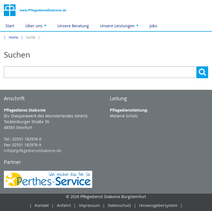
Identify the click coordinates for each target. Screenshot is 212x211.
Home (13, 37)
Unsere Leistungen (120, 27)
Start (10, 25)
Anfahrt (64, 205)
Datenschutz (119, 205)
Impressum (89, 205)
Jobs (153, 25)
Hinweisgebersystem (158, 205)
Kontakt (42, 205)
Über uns (36, 27)
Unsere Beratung (73, 25)
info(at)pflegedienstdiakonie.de (32, 150)
